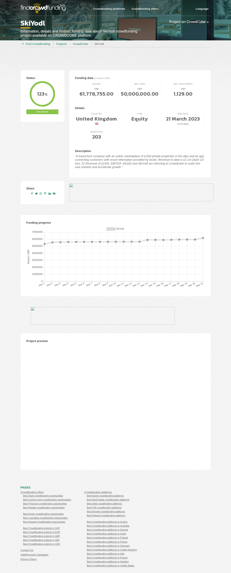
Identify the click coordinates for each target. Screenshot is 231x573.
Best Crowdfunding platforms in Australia (108, 526)
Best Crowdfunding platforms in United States (110, 565)
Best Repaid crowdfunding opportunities (44, 507)
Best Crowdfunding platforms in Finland (107, 537)
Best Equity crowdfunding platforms (105, 495)
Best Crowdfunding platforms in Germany (108, 545)
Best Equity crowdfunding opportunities (43, 514)
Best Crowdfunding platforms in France (107, 542)
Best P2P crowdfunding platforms (104, 507)
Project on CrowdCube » (189, 22)
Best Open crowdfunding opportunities (43, 495)
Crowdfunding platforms (109, 8)
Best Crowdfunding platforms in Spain (106, 533)
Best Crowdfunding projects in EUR (41, 532)
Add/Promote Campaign (34, 554)
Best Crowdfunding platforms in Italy (106, 553)
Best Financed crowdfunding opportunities (45, 503)
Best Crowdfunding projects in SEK (41, 540)
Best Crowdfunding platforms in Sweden (108, 561)
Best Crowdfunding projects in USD (41, 544)
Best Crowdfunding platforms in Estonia (107, 529)
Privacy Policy (29, 559)
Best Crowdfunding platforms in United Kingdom (112, 549)
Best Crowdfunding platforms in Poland (107, 557)
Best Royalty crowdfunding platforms (106, 511)
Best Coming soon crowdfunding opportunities (47, 499)
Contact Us (27, 550)
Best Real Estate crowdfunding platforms (108, 499)
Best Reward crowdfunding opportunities (44, 522)
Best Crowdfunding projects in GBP (41, 536)
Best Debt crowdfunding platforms (104, 503)
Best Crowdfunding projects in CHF (41, 528)
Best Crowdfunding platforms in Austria (107, 522)
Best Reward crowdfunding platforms (106, 515)
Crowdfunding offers (145, 8)
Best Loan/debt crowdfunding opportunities (45, 518)
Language (202, 8)
